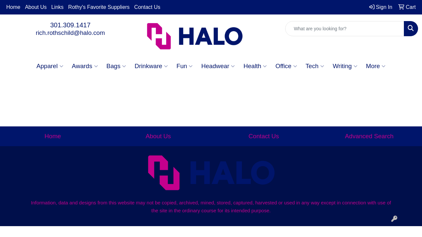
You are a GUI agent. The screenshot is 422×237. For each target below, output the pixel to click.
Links (57, 7)
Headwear (218, 66)
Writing (345, 66)
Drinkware (151, 66)
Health (255, 66)
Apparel (50, 66)
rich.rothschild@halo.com (70, 32)
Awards (85, 66)
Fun (184, 66)
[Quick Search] (344, 28)
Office (286, 66)
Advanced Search (369, 136)
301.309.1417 (70, 25)
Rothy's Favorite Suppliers (99, 7)
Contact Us (147, 7)
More (376, 66)
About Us (36, 7)
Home (13, 7)
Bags (116, 66)
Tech (315, 66)
